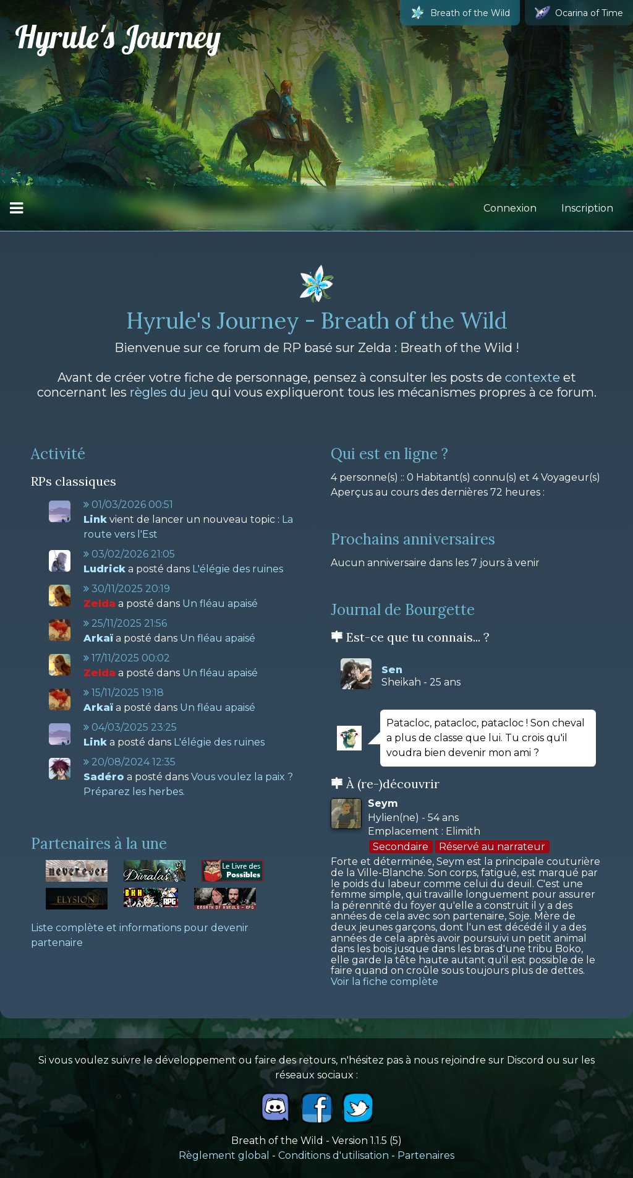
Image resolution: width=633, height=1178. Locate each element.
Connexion (510, 208)
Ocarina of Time (579, 12)
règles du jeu (169, 392)
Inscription (587, 208)
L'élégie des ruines (237, 569)
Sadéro (103, 777)
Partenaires (425, 1155)
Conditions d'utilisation (333, 1155)
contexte (532, 377)
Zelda (99, 603)
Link (95, 519)
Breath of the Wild (460, 12)
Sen (391, 670)
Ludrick (104, 569)
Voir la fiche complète (384, 981)
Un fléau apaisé (220, 603)
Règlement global (224, 1155)
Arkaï (98, 638)
